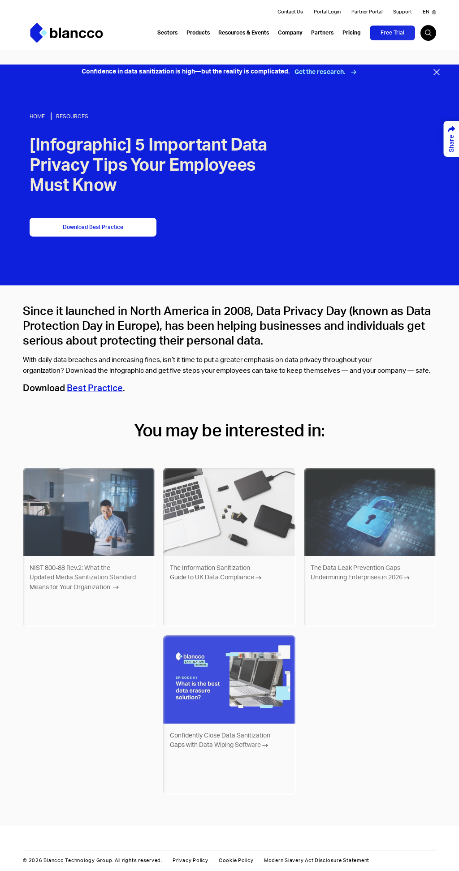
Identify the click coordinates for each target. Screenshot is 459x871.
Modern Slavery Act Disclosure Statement (316, 860)
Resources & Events (243, 32)
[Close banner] (436, 72)
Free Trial (392, 32)
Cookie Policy (236, 860)
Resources (72, 116)
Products (198, 32)
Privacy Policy (190, 860)
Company (290, 32)
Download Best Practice (93, 227)
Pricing (351, 32)
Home (37, 116)
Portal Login (327, 12)
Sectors (167, 32)
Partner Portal (366, 12)
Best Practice (95, 388)
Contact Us (290, 12)
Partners (322, 32)
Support (402, 12)
